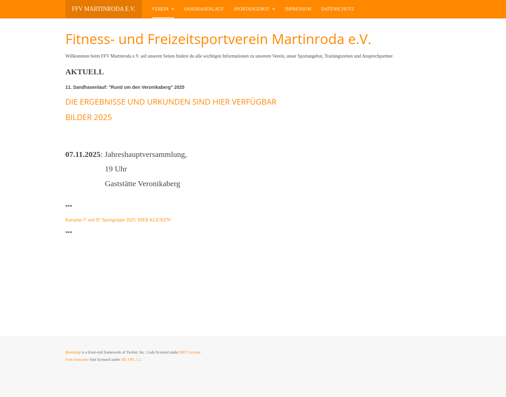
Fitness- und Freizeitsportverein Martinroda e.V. (218, 38)
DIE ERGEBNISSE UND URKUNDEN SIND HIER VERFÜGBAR (171, 101)
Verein (163, 9)
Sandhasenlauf (204, 9)
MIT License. (190, 352)
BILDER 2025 (89, 117)
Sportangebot (254, 9)
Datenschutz (337, 9)
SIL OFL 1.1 (131, 359)
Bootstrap (73, 352)
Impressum (298, 9)
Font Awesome (77, 359)
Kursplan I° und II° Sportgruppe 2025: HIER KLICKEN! (119, 219)
